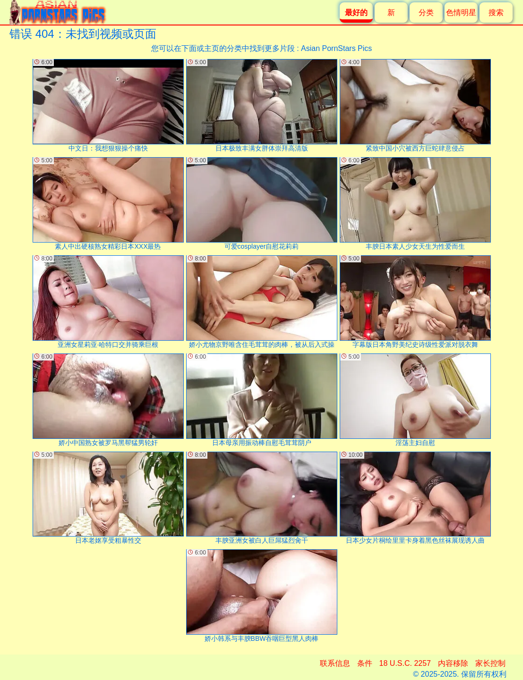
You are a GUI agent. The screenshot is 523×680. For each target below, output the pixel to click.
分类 (426, 12)
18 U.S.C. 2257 (405, 663)
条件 (364, 663)
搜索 (496, 12)
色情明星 (461, 12)
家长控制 (490, 663)
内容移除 (453, 663)
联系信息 (335, 663)
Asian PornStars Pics (336, 48)
